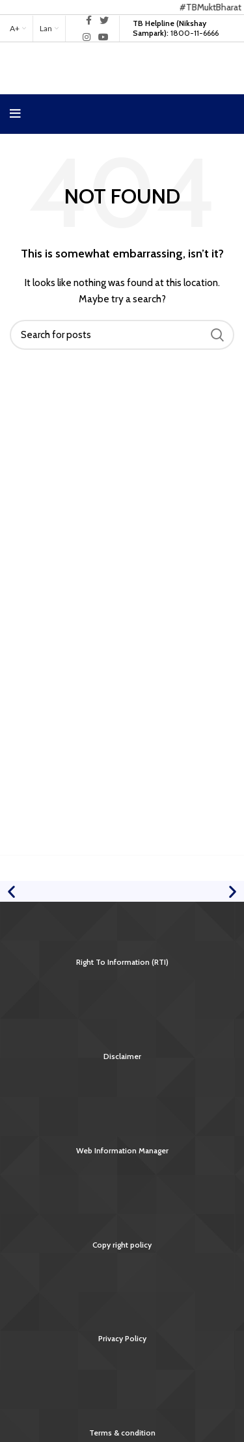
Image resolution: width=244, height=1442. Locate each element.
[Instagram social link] (86, 37)
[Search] (122, 335)
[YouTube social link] (103, 37)
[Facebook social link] (89, 20)
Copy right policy (122, 1245)
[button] (11, 892)
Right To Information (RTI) (122, 962)
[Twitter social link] (104, 20)
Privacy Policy (122, 1338)
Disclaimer (122, 1056)
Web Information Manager (122, 1150)
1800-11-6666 (176, 27)
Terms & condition (122, 1432)
